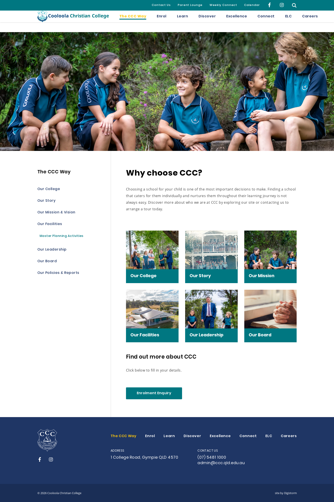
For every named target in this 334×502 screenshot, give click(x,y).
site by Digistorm (286, 493)
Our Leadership (52, 249)
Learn (182, 21)
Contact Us (161, 5)
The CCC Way (132, 21)
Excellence (236, 21)
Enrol (161, 21)
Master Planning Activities (62, 236)
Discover (207, 21)
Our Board (47, 261)
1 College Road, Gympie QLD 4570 (144, 457)
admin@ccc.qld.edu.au (221, 463)
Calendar (252, 5)
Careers (310, 21)
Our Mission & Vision (56, 212)
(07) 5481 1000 (211, 457)
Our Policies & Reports (58, 273)
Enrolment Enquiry (154, 393)
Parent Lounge (190, 5)
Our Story (46, 201)
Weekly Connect (223, 5)
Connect (266, 21)
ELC (288, 21)
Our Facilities (49, 224)
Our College (48, 189)
